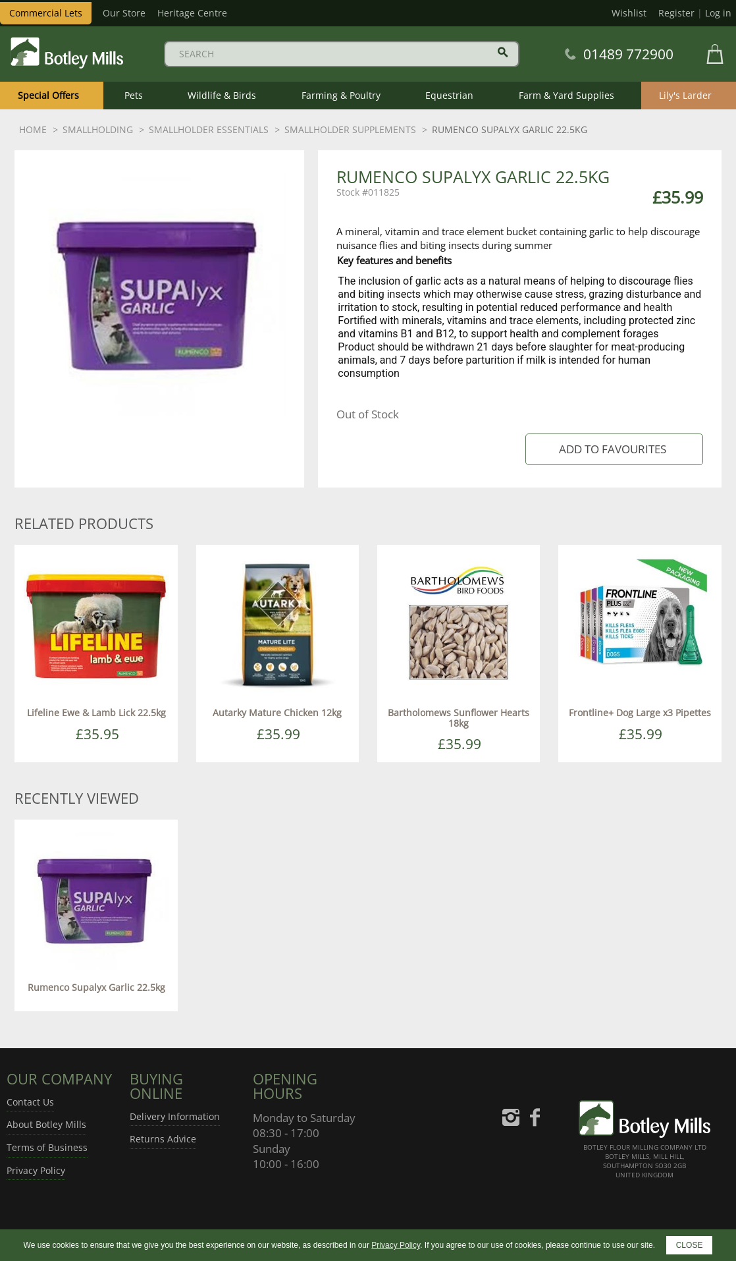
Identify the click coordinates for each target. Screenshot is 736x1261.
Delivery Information (175, 1116)
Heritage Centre (192, 13)
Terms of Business (47, 1147)
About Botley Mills (46, 1124)
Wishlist (629, 13)
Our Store (124, 13)
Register (676, 13)
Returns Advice (163, 1139)
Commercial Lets (45, 13)
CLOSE (689, 1245)
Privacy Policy (36, 1170)
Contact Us (30, 1102)
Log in (718, 13)
